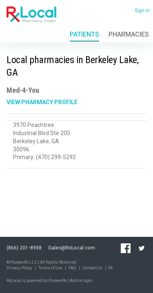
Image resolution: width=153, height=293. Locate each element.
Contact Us (92, 268)
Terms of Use (50, 268)
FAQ (72, 268)
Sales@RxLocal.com (71, 248)
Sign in (142, 10)
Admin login (81, 280)
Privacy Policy (19, 268)
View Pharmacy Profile (42, 102)
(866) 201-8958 (24, 248)
